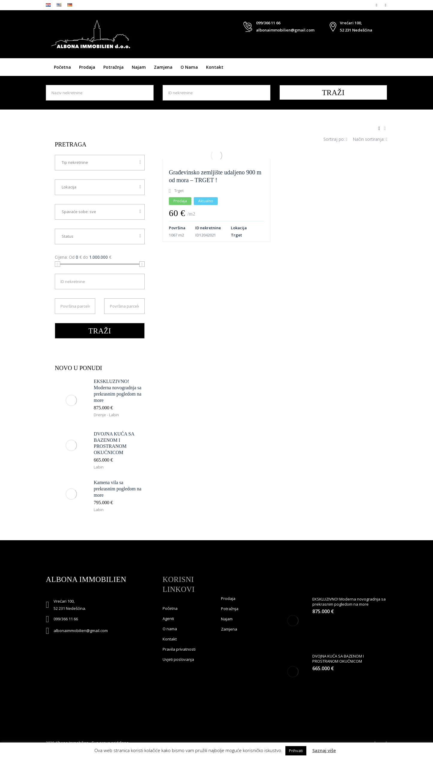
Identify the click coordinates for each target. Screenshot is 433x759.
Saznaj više (324, 750)
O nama (189, 67)
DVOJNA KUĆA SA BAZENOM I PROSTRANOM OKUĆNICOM (338, 658)
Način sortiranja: (370, 139)
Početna (62, 67)
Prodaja (87, 67)
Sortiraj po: (335, 139)
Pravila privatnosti (179, 649)
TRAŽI (333, 93)
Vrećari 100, (351, 23)
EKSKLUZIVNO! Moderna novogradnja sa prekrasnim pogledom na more (349, 601)
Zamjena (163, 67)
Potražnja (113, 67)
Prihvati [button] (296, 750)
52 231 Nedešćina (356, 30)
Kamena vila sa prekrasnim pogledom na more (117, 489)
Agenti (168, 618)
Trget (236, 235)
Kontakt (214, 67)
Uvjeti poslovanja (178, 659)
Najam (139, 67)
